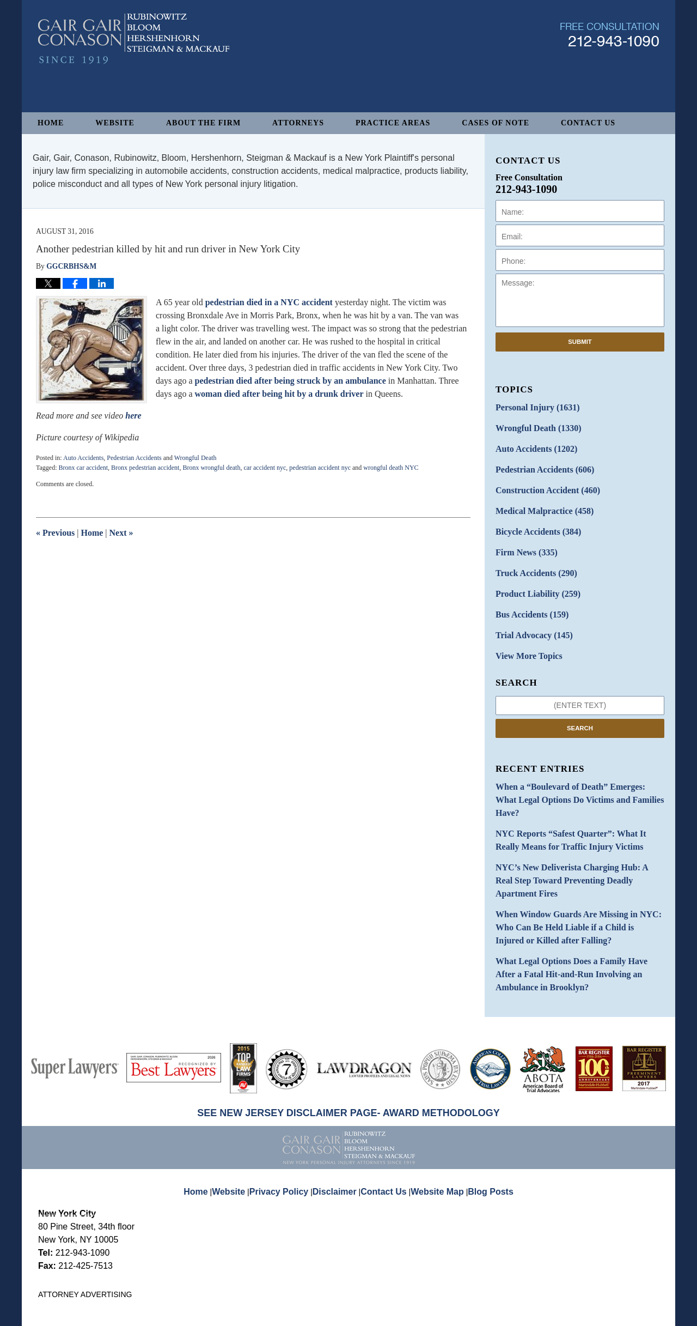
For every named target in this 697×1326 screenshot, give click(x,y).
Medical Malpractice (539, 502)
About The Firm (203, 123)
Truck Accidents (531, 559)
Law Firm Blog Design (607, 1313)
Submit (580, 341)
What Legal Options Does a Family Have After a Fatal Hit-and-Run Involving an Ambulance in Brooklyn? (574, 909)
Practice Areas (393, 123)
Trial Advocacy (529, 617)
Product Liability (533, 578)
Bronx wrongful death (211, 467)
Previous (55, 532)
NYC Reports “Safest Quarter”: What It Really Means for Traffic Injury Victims (573, 801)
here (132, 415)
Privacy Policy (287, 1116)
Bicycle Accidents (533, 521)
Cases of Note (495, 123)
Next (121, 532)
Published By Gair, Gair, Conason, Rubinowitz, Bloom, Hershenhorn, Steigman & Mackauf (609, 72)
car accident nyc (264, 467)
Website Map (435, 1116)
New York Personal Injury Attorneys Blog (133, 77)
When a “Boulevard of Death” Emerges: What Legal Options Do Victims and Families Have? (571, 770)
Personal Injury (532, 407)
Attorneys (298, 123)
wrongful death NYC (390, 467)
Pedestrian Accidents (134, 458)
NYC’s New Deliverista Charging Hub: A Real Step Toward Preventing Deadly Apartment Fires (579, 831)
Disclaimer (338, 1116)
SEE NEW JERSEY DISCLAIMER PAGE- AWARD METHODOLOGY (348, 1045)
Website (114, 123)
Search (580, 707)
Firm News (523, 540)
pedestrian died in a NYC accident (269, 302)
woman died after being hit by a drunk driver (279, 393)
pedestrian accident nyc (320, 467)
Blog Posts (484, 1116)
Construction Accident (541, 483)
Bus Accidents (527, 598)
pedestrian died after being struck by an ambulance (290, 380)
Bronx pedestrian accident (145, 467)
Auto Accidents (83, 458)
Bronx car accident (83, 467)
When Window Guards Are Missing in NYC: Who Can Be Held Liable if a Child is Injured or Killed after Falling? (577, 867)
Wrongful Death (195, 458)
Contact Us (588, 123)
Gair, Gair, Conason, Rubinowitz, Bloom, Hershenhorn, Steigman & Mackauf (217, 1312)
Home (51, 123)
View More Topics (525, 636)
